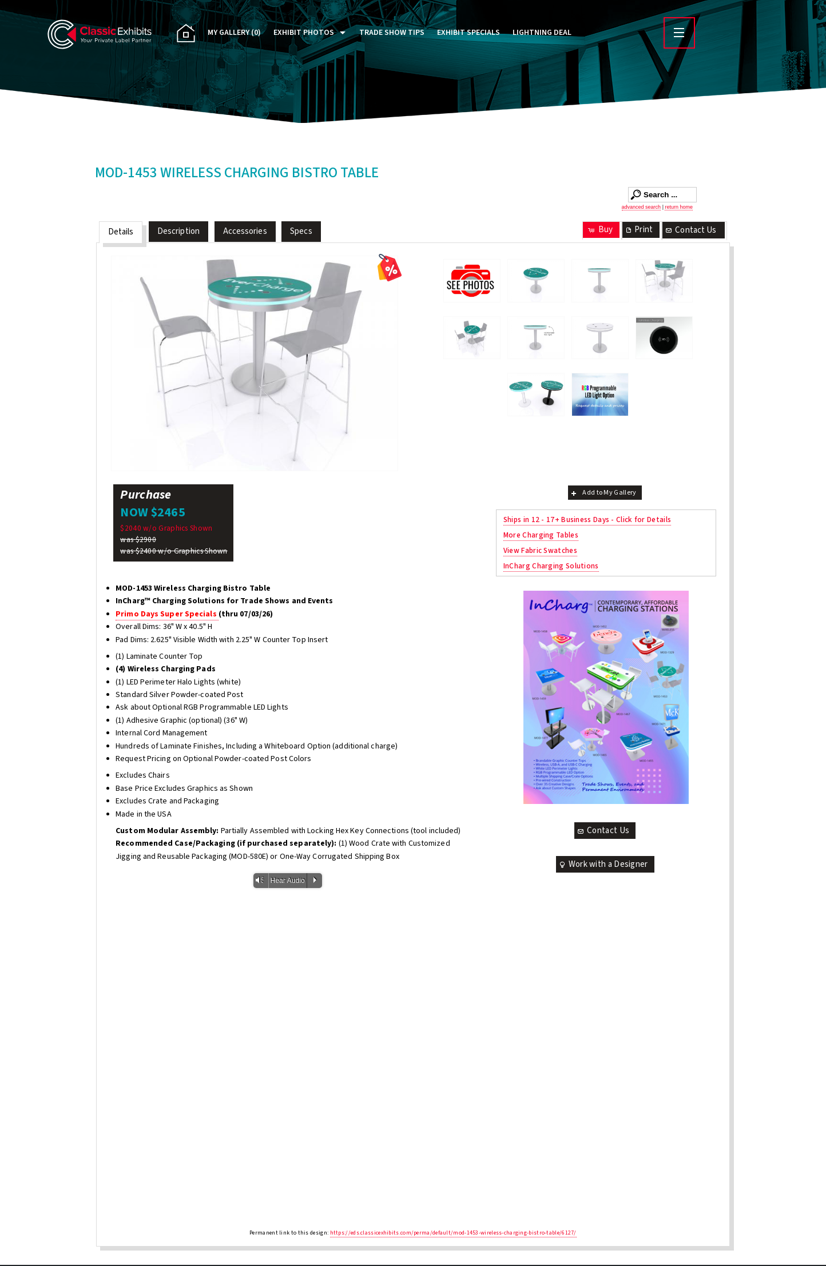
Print (638, 230)
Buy (600, 230)
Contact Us (690, 230)
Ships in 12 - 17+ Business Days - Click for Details (587, 519)
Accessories (245, 231)
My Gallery (234, 32)
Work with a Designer (603, 864)
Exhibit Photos (303, 32)
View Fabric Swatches (540, 550)
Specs (301, 231)
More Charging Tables (540, 535)
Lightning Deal (542, 32)
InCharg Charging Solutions (551, 565)
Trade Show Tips (391, 32)
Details (121, 232)
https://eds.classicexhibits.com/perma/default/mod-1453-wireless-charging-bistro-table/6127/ (453, 1233)
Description (178, 231)
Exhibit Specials (468, 32)
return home (679, 207)
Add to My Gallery (602, 492)
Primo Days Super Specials (167, 614)
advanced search (641, 207)
